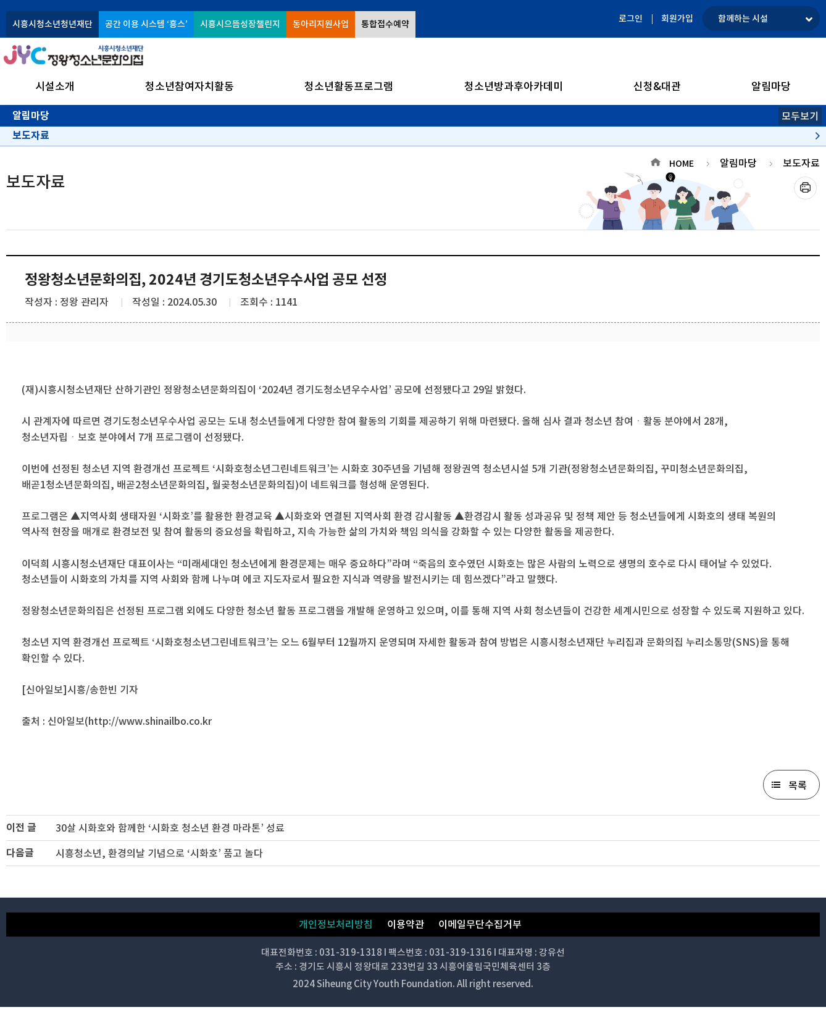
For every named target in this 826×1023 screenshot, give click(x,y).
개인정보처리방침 (336, 924)
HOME (681, 163)
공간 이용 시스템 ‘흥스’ (146, 24)
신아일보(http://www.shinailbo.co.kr (130, 721)
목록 (797, 785)
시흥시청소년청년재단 (52, 24)
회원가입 (677, 18)
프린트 (805, 188)
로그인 (631, 18)
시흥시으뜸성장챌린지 (240, 24)
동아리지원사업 (321, 24)
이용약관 (405, 924)
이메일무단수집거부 (480, 924)
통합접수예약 (385, 24)
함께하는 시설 (743, 18)
